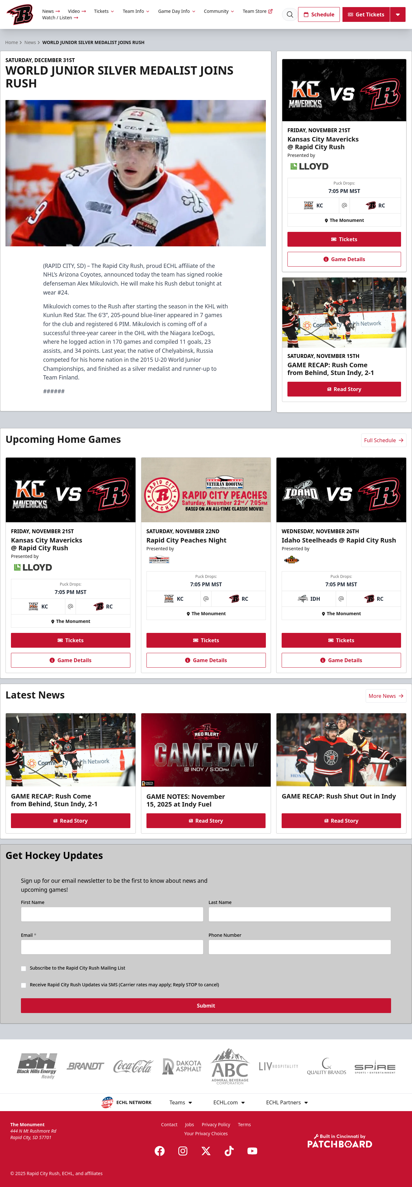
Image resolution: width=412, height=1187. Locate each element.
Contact (169, 1124)
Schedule (319, 14)
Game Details (344, 259)
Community (219, 11)
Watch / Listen (60, 17)
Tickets (104, 11)
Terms (244, 1124)
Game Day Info (177, 11)
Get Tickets (366, 14)
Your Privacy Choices (206, 1133)
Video (77, 11)
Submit (206, 1005)
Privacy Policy (216, 1124)
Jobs (189, 1124)
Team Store (258, 11)
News (51, 11)
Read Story (344, 389)
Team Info (136, 11)
